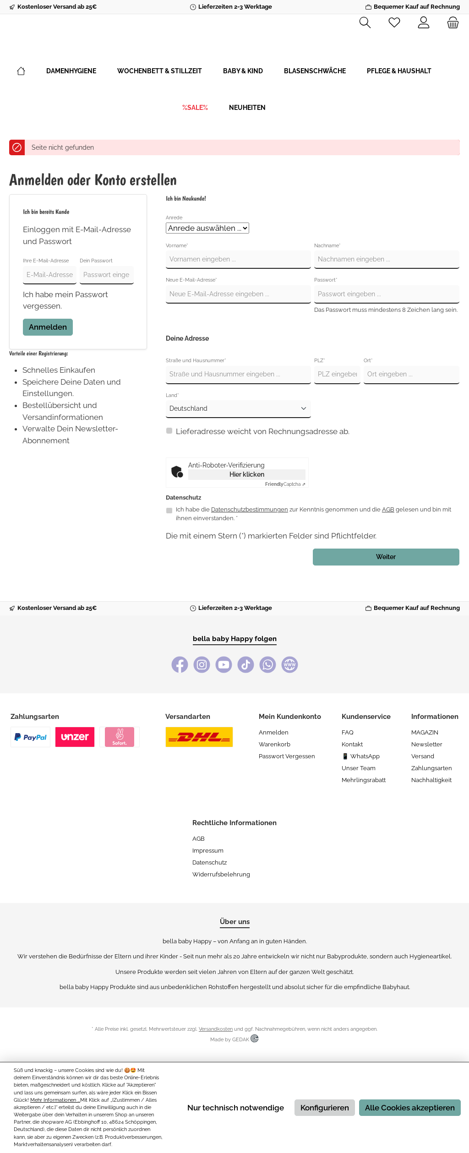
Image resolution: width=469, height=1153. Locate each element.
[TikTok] (245, 664)
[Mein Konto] (423, 23)
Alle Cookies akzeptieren (410, 1107)
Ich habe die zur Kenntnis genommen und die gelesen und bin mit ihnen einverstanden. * (313, 540)
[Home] (31, 97)
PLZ (319, 387)
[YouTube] (223, 664)
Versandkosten (216, 1029)
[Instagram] (201, 664)
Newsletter (426, 744)
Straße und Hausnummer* (196, 387)
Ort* (368, 387)
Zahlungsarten (431, 768)
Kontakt (352, 744)
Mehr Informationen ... (55, 1100)
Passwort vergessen (287, 756)
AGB (388, 535)
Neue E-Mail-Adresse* (191, 306)
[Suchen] (365, 23)
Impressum (208, 850)
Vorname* (177, 272)
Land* (172, 421)
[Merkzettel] (394, 23)
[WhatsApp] (267, 664)
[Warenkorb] (450, 23)
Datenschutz (209, 862)
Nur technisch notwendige (235, 1107)
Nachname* (327, 272)
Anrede (174, 243)
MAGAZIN (424, 732)
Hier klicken (246, 500)
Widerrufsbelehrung (221, 874)
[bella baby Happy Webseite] (289, 664)
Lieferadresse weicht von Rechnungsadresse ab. (262, 457)
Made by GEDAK (234, 1040)
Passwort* (326, 306)
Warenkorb (274, 744)
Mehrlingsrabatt (364, 780)
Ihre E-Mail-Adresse (46, 287)
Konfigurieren (324, 1107)
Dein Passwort (96, 287)
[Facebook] (179, 664)
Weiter (386, 583)
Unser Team (359, 768)
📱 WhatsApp (361, 756)
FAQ (348, 732)
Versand (422, 756)
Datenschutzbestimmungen (249, 535)
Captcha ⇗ (285, 510)
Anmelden (48, 353)
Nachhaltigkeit (431, 780)
